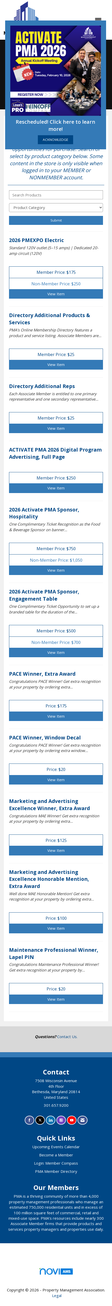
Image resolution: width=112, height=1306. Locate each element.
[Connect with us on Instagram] (61, 1120)
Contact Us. (67, 1036)
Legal (57, 1295)
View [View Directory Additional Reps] (56, 428)
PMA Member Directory (56, 1171)
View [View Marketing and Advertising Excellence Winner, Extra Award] (56, 850)
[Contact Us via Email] (82, 1120)
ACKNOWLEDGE (55, 139)
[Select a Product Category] (56, 207)
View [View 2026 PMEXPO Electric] (56, 293)
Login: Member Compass (56, 1163)
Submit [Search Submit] (56, 220)
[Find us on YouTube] (71, 1120)
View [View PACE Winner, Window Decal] (56, 779)
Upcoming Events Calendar (56, 1146)
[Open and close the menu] (77, 20)
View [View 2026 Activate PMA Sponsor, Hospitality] (56, 570)
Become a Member (56, 1154)
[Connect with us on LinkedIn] (50, 1120)
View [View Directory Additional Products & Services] (56, 364)
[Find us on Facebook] (29, 1120)
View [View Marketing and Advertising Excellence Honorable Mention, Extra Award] (56, 928)
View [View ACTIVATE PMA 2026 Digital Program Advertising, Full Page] (56, 487)
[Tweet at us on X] (40, 1120)
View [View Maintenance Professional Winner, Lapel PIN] (56, 999)
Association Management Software (56, 1273)
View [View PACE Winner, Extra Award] (56, 716)
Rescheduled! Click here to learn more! (55, 125)
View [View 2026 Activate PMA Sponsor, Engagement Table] (56, 652)
